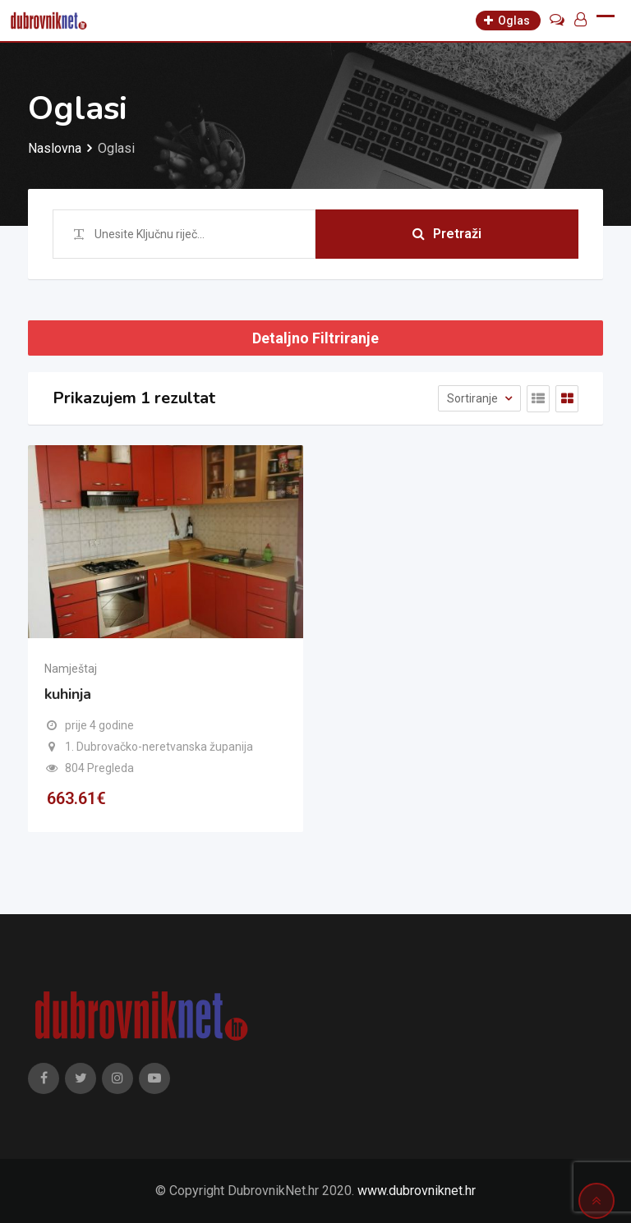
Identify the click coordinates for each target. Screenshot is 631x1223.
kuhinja (67, 694)
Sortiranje (473, 398)
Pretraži (446, 233)
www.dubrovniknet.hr (416, 1190)
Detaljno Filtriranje (315, 338)
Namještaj (70, 668)
